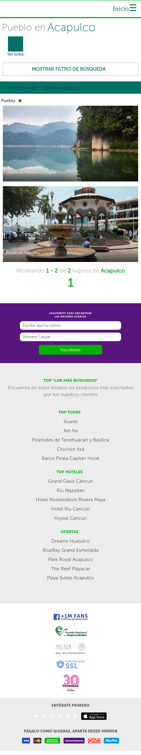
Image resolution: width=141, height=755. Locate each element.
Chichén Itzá (70, 450)
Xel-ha (70, 431)
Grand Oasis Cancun (70, 482)
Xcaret (71, 422)
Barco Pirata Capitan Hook (70, 459)
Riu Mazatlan (70, 491)
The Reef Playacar (70, 569)
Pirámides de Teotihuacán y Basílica (70, 441)
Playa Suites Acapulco (70, 578)
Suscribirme (70, 350)
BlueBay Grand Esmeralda (71, 551)
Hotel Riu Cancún (70, 510)
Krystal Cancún (70, 519)
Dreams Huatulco (70, 542)
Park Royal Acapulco (70, 560)
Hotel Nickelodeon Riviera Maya (70, 500)
